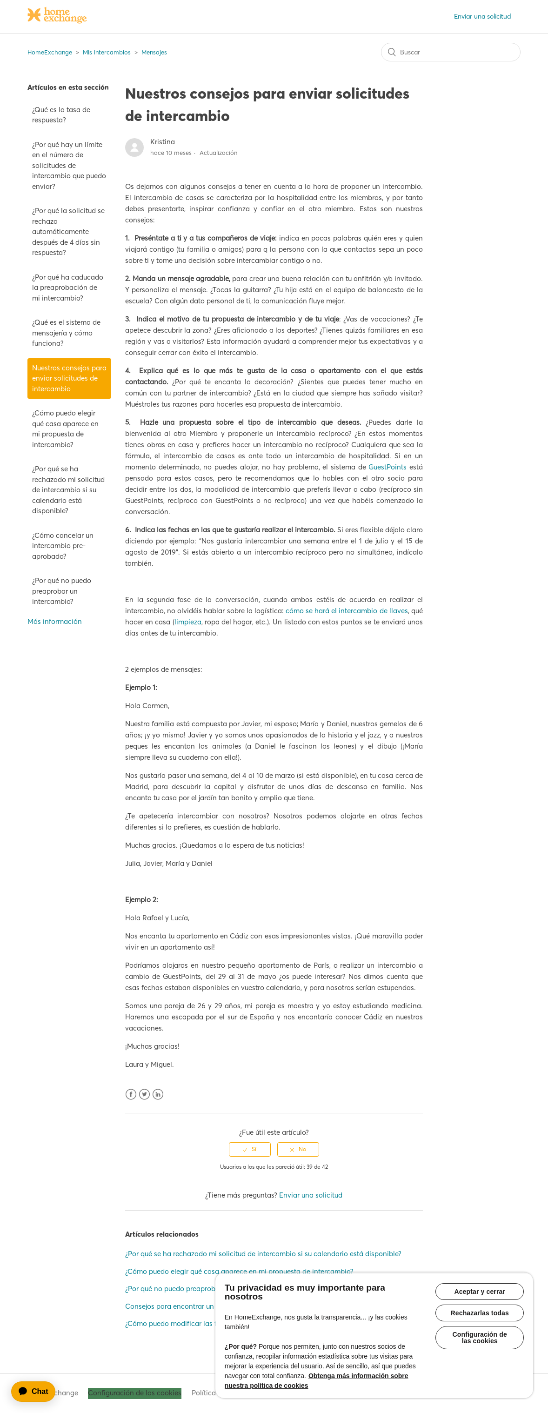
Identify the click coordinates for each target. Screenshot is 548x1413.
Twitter (144, 1094)
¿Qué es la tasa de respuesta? (61, 115)
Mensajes (154, 52)
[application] (37, 1391)
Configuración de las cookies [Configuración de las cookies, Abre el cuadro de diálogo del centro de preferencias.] (480, 1338)
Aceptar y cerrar (479, 1291)
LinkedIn (158, 1094)
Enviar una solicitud (482, 16)
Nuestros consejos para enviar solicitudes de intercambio (69, 378)
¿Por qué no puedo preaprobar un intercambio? (61, 591)
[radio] (250, 1149)
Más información (54, 621)
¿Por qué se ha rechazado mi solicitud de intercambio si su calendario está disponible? (68, 489)
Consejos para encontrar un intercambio (189, 1306)
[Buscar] (451, 52)
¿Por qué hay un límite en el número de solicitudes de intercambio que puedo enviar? (69, 165)
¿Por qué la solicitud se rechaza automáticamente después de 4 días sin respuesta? (68, 231)
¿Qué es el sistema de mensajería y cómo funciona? (66, 333)
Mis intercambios (107, 52)
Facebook (131, 1094)
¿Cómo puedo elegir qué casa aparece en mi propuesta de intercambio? (65, 428)
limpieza (187, 621)
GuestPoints (387, 466)
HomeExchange (49, 52)
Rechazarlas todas (480, 1313)
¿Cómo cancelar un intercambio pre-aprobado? (63, 546)
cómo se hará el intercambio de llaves (347, 610)
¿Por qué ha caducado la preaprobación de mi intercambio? (67, 287)
